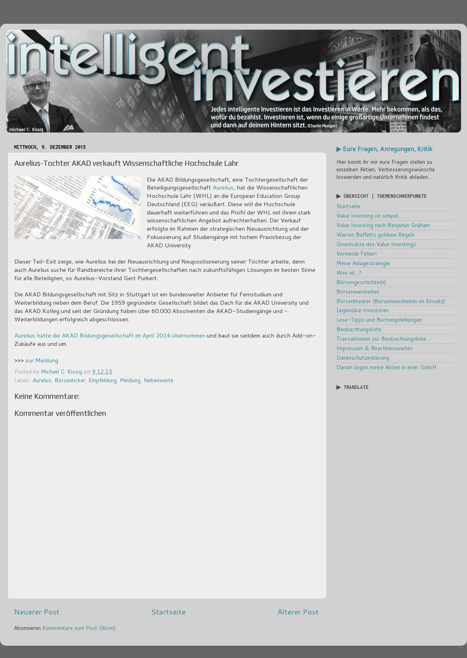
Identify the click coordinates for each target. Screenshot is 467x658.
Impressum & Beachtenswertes (374, 348)
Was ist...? (348, 272)
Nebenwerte (158, 380)
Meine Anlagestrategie (363, 263)
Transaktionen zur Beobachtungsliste (381, 338)
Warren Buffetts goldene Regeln (375, 234)
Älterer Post (298, 611)
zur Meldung (41, 360)
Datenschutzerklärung (362, 357)
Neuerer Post (36, 611)
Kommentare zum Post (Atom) (79, 627)
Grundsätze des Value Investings (376, 244)
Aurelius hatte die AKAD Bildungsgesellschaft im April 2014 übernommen (109, 335)
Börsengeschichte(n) (361, 282)
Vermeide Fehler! (356, 253)
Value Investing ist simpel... (368, 215)
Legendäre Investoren (362, 310)
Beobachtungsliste (358, 329)
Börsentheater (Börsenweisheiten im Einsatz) (390, 301)
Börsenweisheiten (357, 291)
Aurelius (223, 187)
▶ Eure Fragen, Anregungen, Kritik (384, 148)
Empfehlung (103, 380)
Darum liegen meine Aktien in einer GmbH (386, 367)
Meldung (130, 380)
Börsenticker (70, 380)
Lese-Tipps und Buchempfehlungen (379, 319)
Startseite (168, 611)
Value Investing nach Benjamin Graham (383, 225)
